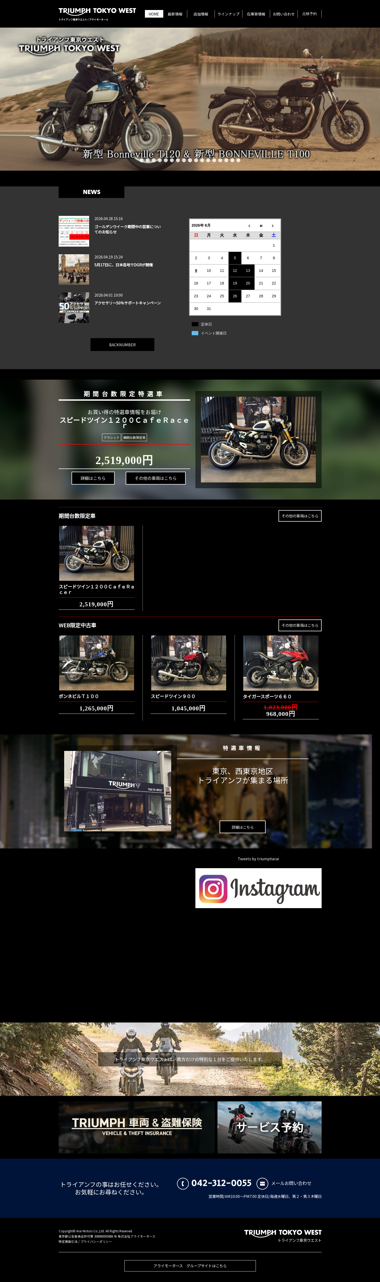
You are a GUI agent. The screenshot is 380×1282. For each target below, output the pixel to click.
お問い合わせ (284, 14)
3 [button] (154, 160)
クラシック (112, 437)
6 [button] (172, 160)
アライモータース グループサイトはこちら (190, 1270)
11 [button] (202, 160)
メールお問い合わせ (283, 1183)
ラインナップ (228, 14)
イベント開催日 (214, 333)
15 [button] (226, 160)
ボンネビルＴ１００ (79, 691)
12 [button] (208, 160)
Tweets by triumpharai (258, 858)
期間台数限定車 (131, 437)
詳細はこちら (92, 486)
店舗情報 (201, 14)
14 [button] (220, 160)
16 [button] (232, 160)
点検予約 (309, 14)
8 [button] (184, 160)
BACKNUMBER (122, 340)
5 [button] (166, 160)
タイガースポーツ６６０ (267, 692)
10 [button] (196, 160)
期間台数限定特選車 (117, 390)
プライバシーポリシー (96, 1241)
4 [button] (160, 160)
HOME (154, 14)
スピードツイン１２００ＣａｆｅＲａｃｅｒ (97, 585)
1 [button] (142, 160)
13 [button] (214, 160)
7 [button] (178, 160)
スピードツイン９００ (173, 691)
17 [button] (238, 160)
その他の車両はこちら (146, 473)
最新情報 (175, 14)
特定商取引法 (68, 1241)
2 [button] (148, 160)
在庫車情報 (256, 14)
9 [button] (190, 160)
